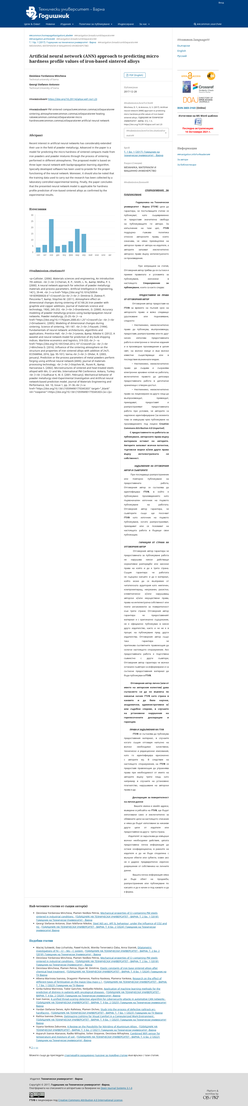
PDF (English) (136, 75)
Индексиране (126, 24)
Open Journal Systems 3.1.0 (116, 1088)
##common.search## (207, 24)
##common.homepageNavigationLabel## (51, 35)
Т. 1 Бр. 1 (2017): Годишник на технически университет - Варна (62, 42)
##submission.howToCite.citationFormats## (145, 133)
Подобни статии (41, 941)
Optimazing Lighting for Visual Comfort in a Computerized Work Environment (109, 1016)
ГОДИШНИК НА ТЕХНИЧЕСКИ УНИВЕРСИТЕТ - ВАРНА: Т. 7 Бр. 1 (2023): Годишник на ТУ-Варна (107, 1012)
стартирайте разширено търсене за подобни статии (96, 1055)
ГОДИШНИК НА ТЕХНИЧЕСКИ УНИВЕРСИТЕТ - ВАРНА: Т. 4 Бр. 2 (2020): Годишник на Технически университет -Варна (98, 994)
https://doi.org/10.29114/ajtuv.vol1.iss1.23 (72, 99)
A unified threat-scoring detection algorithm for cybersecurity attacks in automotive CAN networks (108, 999)
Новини (50, 24)
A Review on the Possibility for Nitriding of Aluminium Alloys (102, 1026)
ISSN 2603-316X (186, 107)
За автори (182, 159)
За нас (143, 24)
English (181, 50)
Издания (65, 24)
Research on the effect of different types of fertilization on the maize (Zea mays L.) (99, 980)
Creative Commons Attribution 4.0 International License (90, 1100)
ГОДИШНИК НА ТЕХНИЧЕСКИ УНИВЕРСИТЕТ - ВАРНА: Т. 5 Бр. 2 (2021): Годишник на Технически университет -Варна (96, 1028)
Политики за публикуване (94, 24)
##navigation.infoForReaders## (193, 154)
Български (183, 45)
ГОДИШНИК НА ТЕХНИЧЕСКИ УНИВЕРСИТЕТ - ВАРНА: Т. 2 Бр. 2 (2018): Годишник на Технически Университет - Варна (98, 952)
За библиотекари (186, 164)
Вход (221, 2)
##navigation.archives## (42, 38)
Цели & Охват (32, 24)
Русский (182, 56)
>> (36, 1047)
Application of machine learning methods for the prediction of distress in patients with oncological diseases (98, 990)
